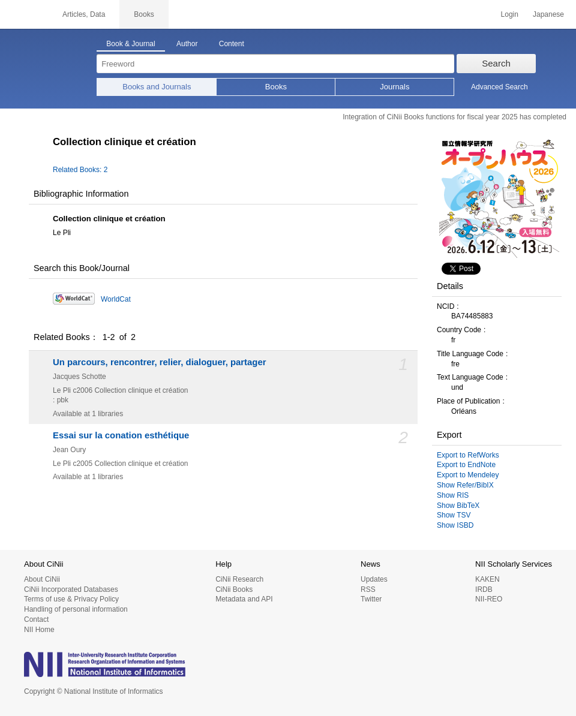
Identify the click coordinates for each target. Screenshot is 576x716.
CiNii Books (234, 589)
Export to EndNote (466, 465)
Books (276, 86)
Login (509, 14)
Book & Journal (130, 44)
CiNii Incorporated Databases (71, 589)
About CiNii (42, 579)
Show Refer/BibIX (465, 485)
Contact (36, 619)
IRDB (484, 589)
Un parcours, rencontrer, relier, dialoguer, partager (159, 362)
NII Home (39, 629)
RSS (368, 589)
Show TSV (453, 515)
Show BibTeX (458, 505)
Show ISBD (455, 525)
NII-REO (488, 599)
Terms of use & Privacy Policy (71, 599)
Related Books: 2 (80, 170)
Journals (394, 86)
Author (186, 44)
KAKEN (487, 579)
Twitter (371, 599)
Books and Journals (156, 86)
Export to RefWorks (468, 455)
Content (231, 44)
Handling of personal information (76, 609)
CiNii (24, 14)
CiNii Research (239, 579)
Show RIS (453, 495)
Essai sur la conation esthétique (121, 435)
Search (496, 63)
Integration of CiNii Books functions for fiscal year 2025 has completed (454, 117)
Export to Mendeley (468, 475)
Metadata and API (243, 599)
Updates (374, 579)
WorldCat (116, 299)
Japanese (548, 14)
